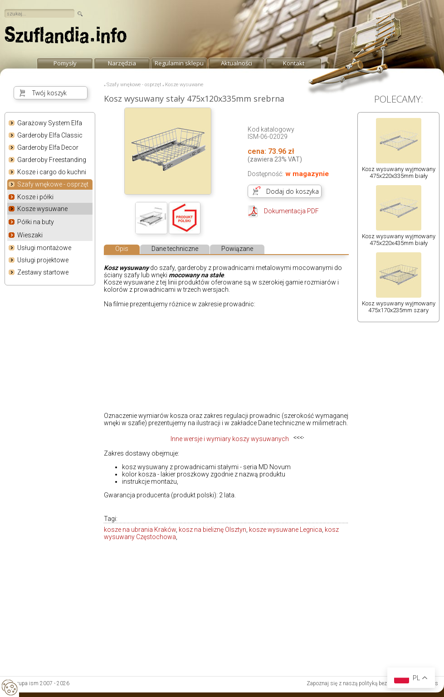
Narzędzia (122, 63)
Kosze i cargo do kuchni (51, 172)
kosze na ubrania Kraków (140, 529)
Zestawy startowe (42, 272)
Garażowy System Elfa (49, 123)
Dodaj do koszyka (292, 191)
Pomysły (65, 63)
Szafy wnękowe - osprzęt (52, 185)
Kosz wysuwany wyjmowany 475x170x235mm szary (398, 307)
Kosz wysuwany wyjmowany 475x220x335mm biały (398, 172)
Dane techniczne (174, 248)
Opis (121, 248)
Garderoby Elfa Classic (50, 135)
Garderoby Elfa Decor (47, 147)
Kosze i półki (35, 197)
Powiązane (237, 248)
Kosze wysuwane (42, 208)
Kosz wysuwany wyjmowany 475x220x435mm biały (398, 239)
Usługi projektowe (42, 260)
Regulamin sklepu (179, 63)
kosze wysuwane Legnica (285, 529)
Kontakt (293, 63)
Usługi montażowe (44, 247)
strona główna (66, 37)
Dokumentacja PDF (291, 211)
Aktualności (236, 63)
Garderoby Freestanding (51, 159)
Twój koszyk (49, 92)
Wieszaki (30, 235)
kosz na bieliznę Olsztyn (212, 529)
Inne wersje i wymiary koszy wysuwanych (230, 438)
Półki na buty (35, 222)
